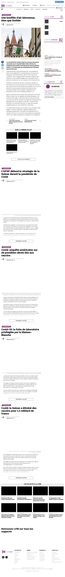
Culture (16, 562)
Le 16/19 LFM (41, 558)
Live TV (42, 5)
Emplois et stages (30, 558)
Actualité (19, 9)
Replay (35, 5)
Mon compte (59, 1)
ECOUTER (59, 8)
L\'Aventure (41, 561)
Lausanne (16, 555)
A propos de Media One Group (22, 2)
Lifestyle (37, 9)
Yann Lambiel (42, 555)
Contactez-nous (10, 2)
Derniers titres (30, 554)
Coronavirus (17, 552)
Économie (16, 561)
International (17, 559)
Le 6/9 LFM (41, 554)
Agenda (53, 555)
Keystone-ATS (10, 24)
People (53, 556)
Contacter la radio (31, 556)
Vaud (15, 556)
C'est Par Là (41, 556)
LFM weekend (42, 559)
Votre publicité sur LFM (57, 562)
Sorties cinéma (55, 554)
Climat (15, 554)
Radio (32, 9)
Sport (15, 563)
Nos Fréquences (55, 558)
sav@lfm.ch (51, 569)
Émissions (26, 9)
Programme (26, 5)
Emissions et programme (32, 552)
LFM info (41, 552)
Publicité (4, 2)
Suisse (15, 558)
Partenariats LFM (30, 559)
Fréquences (29, 555)
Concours (44, 9)
